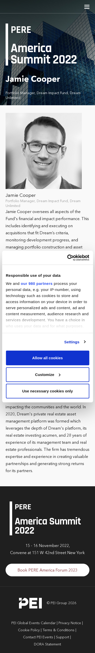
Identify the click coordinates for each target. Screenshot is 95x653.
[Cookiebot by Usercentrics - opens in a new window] (67, 257)
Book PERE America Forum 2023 (47, 570)
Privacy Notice (70, 623)
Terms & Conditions (58, 630)
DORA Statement (47, 644)
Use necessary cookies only (47, 391)
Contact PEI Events (38, 637)
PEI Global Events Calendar (33, 623)
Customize (47, 374)
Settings (72, 342)
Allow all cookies (47, 358)
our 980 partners (37, 283)
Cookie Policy (29, 630)
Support (62, 637)
